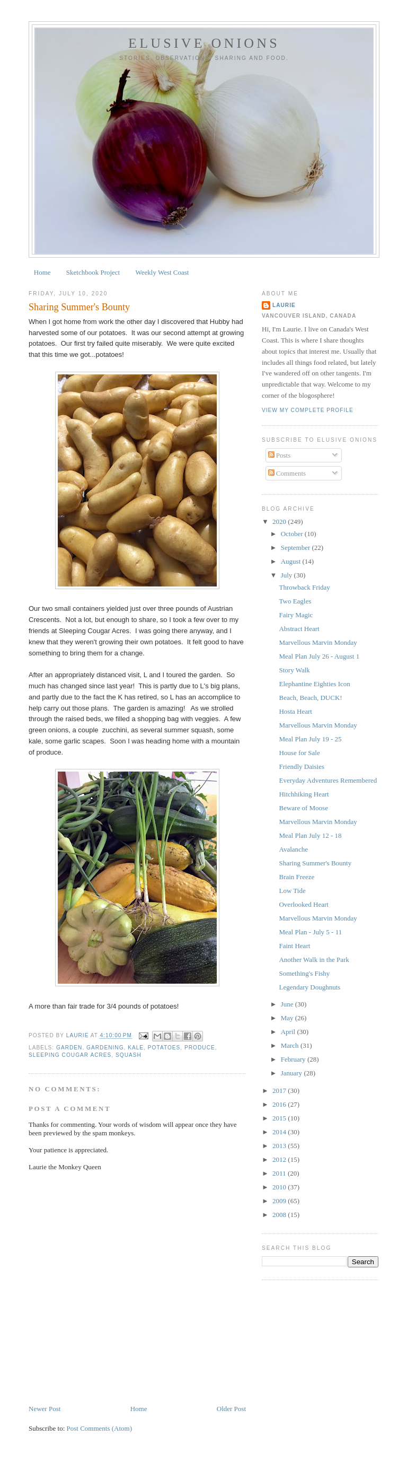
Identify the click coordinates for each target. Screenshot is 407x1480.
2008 (280, 1215)
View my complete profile (307, 410)
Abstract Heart (299, 629)
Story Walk (294, 670)
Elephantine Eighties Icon (314, 684)
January (292, 1073)
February (294, 1059)
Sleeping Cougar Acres (70, 1055)
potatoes (164, 1047)
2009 (280, 1201)
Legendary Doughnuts (309, 987)
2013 (280, 1146)
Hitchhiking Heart (304, 794)
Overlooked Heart (304, 904)
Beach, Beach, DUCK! (310, 698)
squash (128, 1055)
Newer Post (44, 1409)
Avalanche (293, 849)
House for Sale (299, 753)
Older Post (231, 1409)
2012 (280, 1159)
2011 (280, 1173)
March (290, 1045)
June (288, 1004)
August (292, 561)
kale (136, 1047)
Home (42, 272)
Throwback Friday (304, 587)
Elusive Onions (204, 43)
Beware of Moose (303, 808)
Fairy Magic (296, 615)
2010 (280, 1187)
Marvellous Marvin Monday (318, 642)
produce (199, 1047)
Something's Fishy (304, 973)
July (287, 575)
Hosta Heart (295, 711)
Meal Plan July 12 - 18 (310, 835)
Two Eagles (295, 601)
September (296, 547)
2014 (280, 1132)
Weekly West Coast (162, 272)
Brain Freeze (296, 877)
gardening (104, 1047)
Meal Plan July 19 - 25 (310, 739)
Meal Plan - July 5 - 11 (310, 932)
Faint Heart (294, 946)
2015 (280, 1118)
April (289, 1032)
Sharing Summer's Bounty (315, 863)
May (288, 1018)
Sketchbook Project (93, 272)
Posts (279, 455)
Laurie (284, 305)
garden (69, 1047)
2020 (280, 522)
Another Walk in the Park (314, 960)
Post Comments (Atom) (99, 1428)
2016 (280, 1104)
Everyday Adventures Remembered (328, 780)
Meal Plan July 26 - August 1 (319, 656)
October (293, 534)
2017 (280, 1090)
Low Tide (292, 891)
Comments (287, 473)
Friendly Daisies (301, 766)
